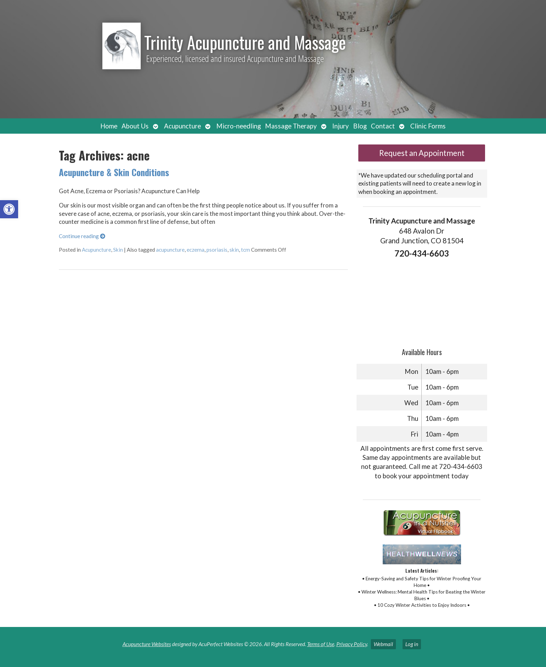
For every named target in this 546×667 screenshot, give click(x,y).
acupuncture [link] (170, 249)
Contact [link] (383, 126)
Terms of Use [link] (320, 644)
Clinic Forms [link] (428, 126)
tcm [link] (245, 249)
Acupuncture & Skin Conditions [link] (114, 172)
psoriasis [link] (216, 249)
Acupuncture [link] (182, 126)
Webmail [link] (383, 644)
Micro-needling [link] (238, 126)
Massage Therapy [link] (291, 126)
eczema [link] (195, 249)
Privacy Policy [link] (351, 644)
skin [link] (234, 249)
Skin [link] (118, 249)
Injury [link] (340, 126)
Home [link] (108, 126)
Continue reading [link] (82, 236)
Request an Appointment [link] (422, 153)
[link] (9, 209)
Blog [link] (360, 126)
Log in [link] (411, 644)
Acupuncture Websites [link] (147, 644)
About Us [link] (135, 126)
